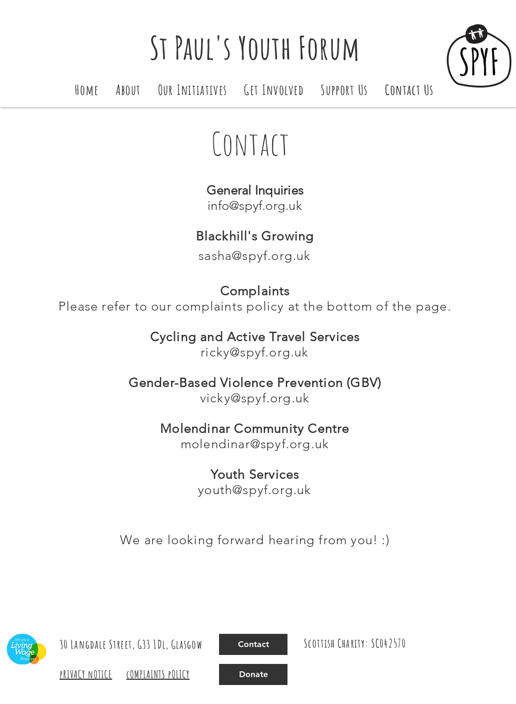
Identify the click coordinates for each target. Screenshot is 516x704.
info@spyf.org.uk (254, 205)
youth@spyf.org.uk (254, 489)
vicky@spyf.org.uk (255, 398)
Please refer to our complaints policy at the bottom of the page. (254, 306)
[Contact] (253, 644)
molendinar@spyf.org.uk (255, 443)
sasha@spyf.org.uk (255, 255)
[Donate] (253, 674)
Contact (250, 143)
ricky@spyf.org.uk (255, 352)
